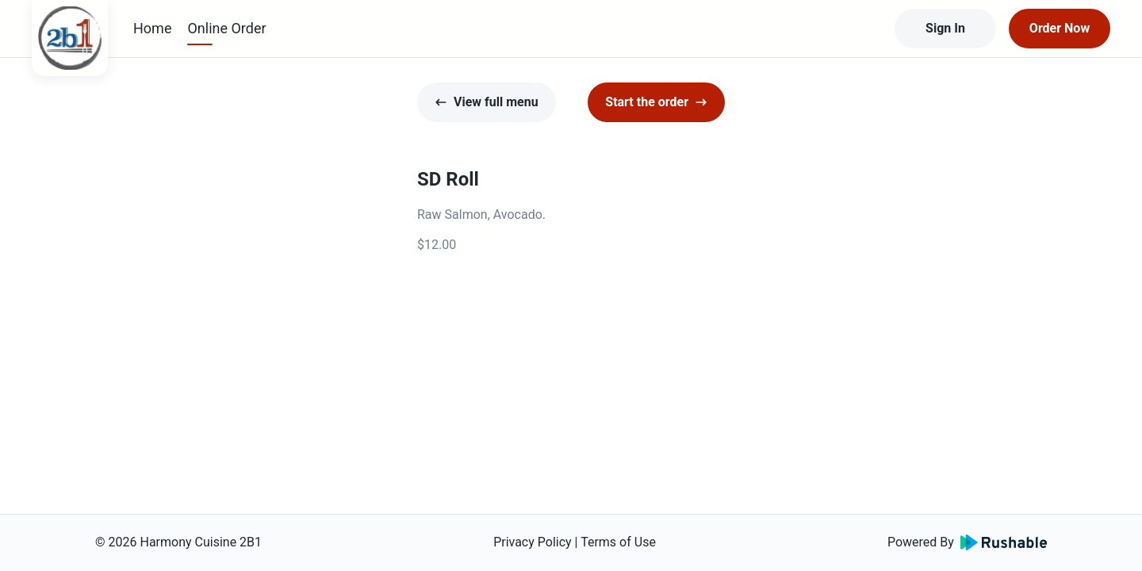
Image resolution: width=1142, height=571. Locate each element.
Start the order (656, 101)
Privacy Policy (532, 542)
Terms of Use (618, 542)
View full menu (486, 101)
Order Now (1059, 28)
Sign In (945, 28)
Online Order (226, 28)
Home (152, 28)
